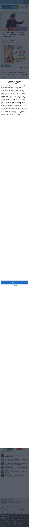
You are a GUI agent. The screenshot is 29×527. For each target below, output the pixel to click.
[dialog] (14, 263)
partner (11, 85)
